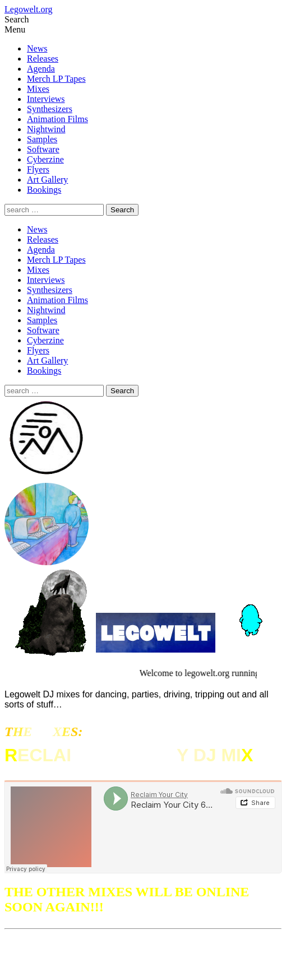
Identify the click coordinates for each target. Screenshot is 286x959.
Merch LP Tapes (56, 78)
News (37, 48)
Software (43, 149)
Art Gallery (47, 179)
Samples (42, 139)
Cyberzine (45, 159)
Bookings (44, 189)
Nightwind (46, 129)
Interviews (46, 99)
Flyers (38, 169)
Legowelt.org (28, 9)
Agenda (41, 68)
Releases (42, 58)
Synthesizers (49, 109)
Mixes (38, 89)
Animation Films (57, 119)
